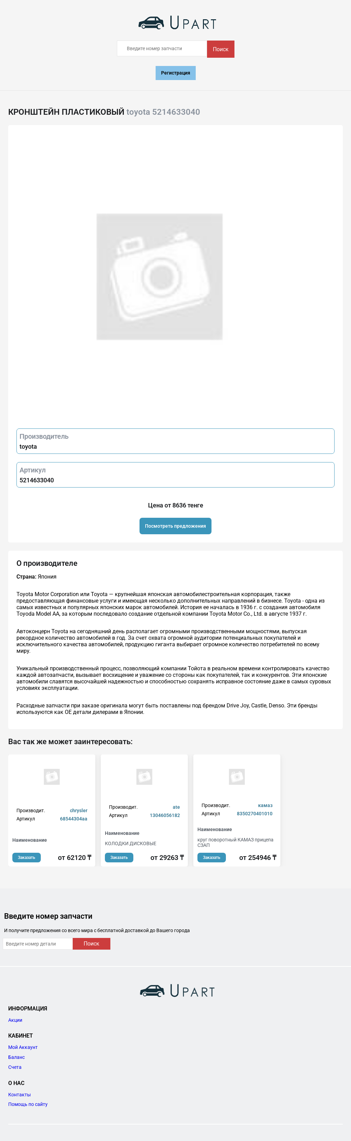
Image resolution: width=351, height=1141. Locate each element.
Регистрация (175, 73)
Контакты (19, 1094)
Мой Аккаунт (23, 1047)
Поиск (221, 49)
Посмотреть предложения (175, 526)
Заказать (26, 857)
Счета (15, 1067)
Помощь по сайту (28, 1104)
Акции (15, 1020)
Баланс (16, 1057)
